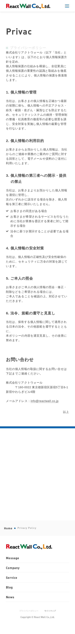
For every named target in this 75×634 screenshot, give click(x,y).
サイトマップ (51, 618)
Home (8, 532)
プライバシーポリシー (28, 618)
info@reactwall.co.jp (45, 410)
